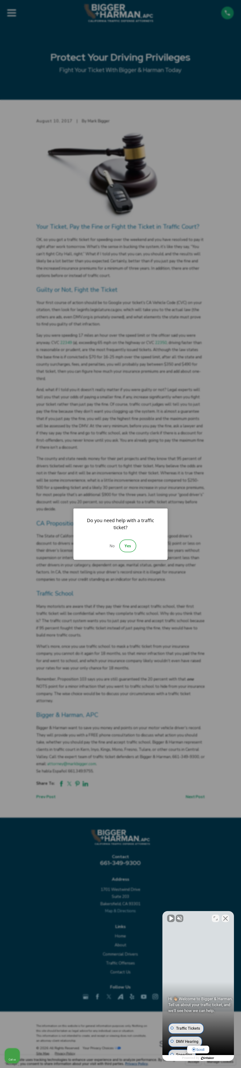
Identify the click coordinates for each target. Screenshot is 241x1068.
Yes (128, 545)
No (112, 545)
